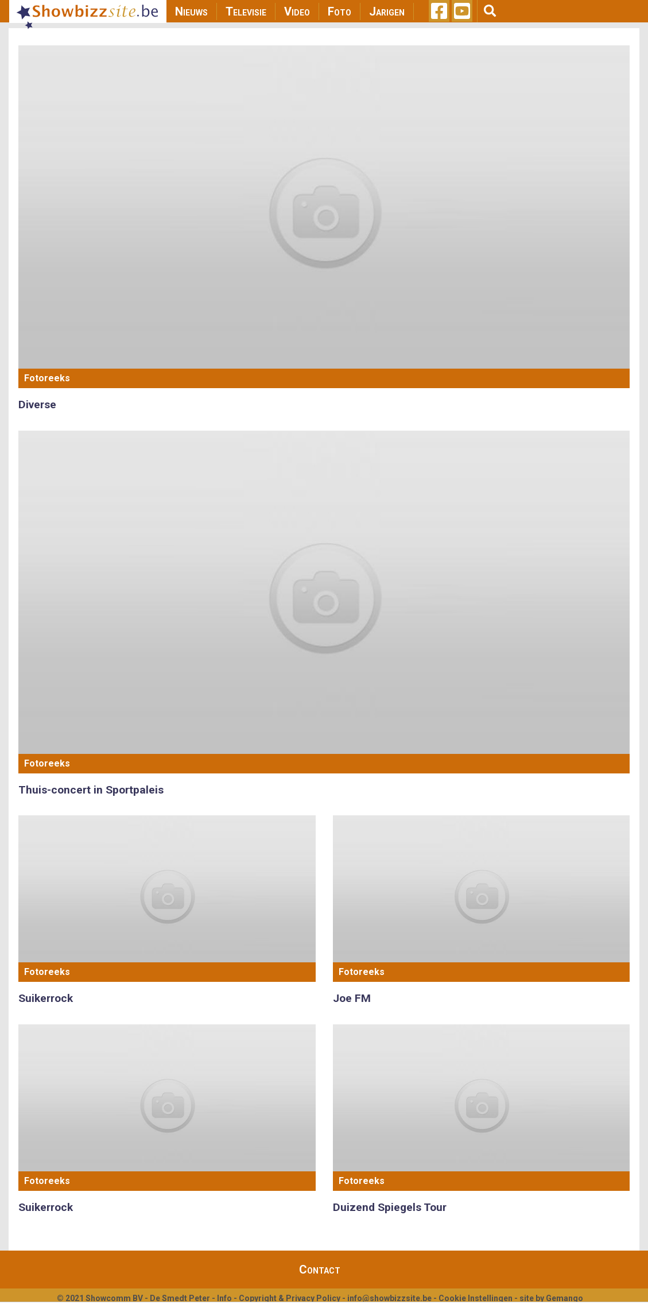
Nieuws (191, 11)
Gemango (564, 1298)
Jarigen (387, 11)
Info (224, 1298)
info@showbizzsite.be (389, 1298)
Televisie (246, 11)
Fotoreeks (47, 378)
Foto (339, 11)
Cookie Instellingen (476, 1298)
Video (297, 11)
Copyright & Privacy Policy (289, 1298)
